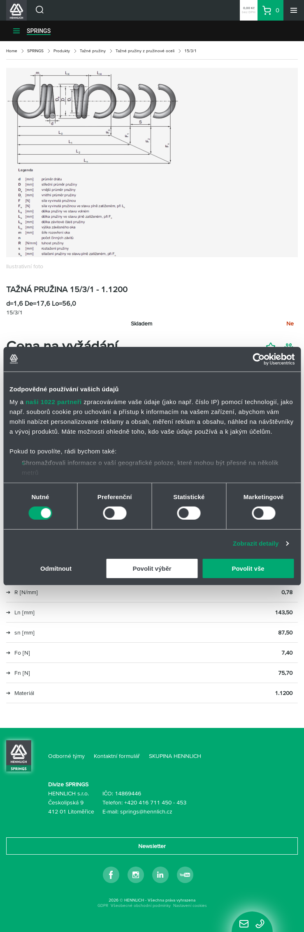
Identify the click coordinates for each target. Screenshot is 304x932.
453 (181, 802)
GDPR (102, 905)
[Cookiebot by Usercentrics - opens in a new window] (259, 359)
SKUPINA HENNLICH (175, 756)
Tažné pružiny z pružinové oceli (145, 51)
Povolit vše (248, 568)
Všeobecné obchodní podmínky (141, 905)
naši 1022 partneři (54, 401)
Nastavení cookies (190, 905)
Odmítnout (56, 568)
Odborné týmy (66, 756)
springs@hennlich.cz (146, 811)
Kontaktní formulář (117, 756)
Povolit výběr (151, 568)
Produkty (61, 51)
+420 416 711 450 (148, 802)
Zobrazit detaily (256, 543)
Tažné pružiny (93, 51)
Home (11, 51)
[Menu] (293, 10)
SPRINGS (39, 31)
